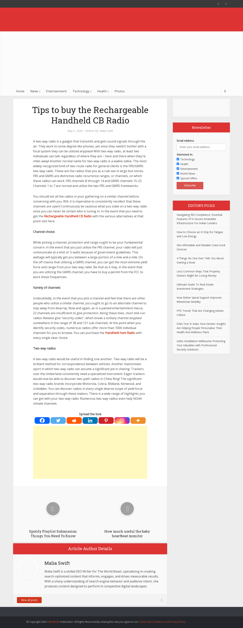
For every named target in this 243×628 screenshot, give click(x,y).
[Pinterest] (106, 420)
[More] (138, 420)
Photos (119, 91)
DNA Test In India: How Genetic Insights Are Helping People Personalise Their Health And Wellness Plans (201, 328)
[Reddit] (74, 420)
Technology (80, 91)
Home (20, 91)
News (34, 91)
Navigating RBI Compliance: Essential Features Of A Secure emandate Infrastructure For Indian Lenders (199, 219)
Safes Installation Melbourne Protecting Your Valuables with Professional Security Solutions (201, 345)
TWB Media (53, 621)
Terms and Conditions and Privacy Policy (162, 621)
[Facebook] (42, 420)
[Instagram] (122, 420)
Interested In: (185, 154)
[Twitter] (58, 420)
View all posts (29, 600)
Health (102, 91)
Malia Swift (106, 131)
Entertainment (56, 91)
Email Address (185, 140)
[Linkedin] (90, 420)
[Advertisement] (121, 58)
